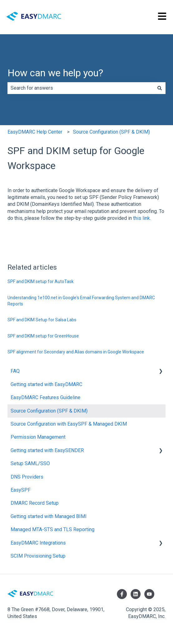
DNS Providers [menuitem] (27, 477)
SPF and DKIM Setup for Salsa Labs (41, 319)
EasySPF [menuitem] (21, 490)
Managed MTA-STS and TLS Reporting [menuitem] (52, 529)
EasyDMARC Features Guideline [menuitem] (45, 397)
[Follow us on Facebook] (122, 594)
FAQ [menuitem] (15, 371)
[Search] (160, 88)
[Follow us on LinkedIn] (136, 594)
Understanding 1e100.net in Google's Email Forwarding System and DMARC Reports (81, 300)
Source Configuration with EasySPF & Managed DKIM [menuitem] (69, 424)
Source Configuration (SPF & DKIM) (111, 132)
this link (141, 218)
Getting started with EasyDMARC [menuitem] (46, 384)
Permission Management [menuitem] (38, 437)
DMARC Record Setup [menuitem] (35, 503)
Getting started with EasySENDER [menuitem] (47, 450)
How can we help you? (55, 73)
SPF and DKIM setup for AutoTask (40, 281)
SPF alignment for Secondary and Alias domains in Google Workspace (75, 351)
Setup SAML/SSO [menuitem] (30, 463)
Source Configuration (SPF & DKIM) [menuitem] (49, 411)
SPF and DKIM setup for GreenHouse (43, 335)
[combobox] (80, 88)
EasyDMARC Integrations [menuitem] (38, 543)
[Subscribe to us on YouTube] (149, 594)
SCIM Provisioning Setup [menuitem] (38, 556)
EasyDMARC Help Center (34, 132)
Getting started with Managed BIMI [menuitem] (49, 516)
